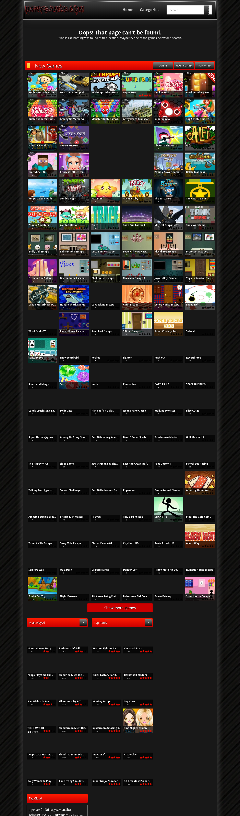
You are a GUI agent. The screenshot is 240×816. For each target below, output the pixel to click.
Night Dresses (66, 596)
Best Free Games (51, 800)
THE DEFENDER (67, 145)
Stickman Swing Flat (101, 596)
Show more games (120, 607)
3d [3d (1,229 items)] (175, 633)
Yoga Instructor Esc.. (196, 278)
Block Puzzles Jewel (195, 92)
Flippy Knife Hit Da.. (164, 569)
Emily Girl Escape (36, 251)
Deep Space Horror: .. (38, 754)
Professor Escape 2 (195, 251)
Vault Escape (128, 304)
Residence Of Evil (67, 648)
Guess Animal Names (165, 490)
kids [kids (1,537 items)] (209, 653)
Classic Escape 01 (99, 543)
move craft (97, 754)
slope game (65, 463)
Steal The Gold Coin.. (196, 516)
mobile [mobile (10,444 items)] (176, 660)
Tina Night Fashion (133, 728)
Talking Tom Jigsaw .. (38, 490)
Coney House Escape (164, 304)
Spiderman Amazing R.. (104, 728)
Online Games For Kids (136, 800)
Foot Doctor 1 (160, 463)
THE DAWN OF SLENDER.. (33, 728)
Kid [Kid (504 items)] (203, 654)
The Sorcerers (160, 198)
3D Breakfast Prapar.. (135, 781)
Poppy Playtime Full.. (38, 675)
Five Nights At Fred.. (37, 701)
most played (186, 65)
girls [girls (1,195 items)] (208, 648)
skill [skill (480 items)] (181, 671)
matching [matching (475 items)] (161, 661)
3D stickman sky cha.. (102, 463)
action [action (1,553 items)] (195, 633)
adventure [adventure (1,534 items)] (165, 639)
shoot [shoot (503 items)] (199, 668)
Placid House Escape (70, 331)
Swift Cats (64, 410)
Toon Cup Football (132, 225)
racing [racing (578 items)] (178, 668)
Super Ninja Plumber (103, 781)
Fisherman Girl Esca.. (133, 596)
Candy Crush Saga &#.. (39, 410)
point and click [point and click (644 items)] (195, 661)
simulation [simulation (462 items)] (173, 672)
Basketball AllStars (133, 675)
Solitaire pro (33, 357)
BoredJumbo (163, 800)
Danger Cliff (128, 569)
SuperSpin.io (160, 119)
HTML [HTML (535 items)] (160, 654)
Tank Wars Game (194, 198)
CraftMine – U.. (35, 172)
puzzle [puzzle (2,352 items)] (163, 667)
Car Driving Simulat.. (69, 781)
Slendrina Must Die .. (69, 675)
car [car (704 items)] (171, 644)
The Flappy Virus (36, 463)
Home (130, 9)
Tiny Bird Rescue (131, 516)
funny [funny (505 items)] (179, 648)
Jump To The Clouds (38, 198)
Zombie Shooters (36, 225)
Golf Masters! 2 (193, 437)
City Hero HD (128, 543)
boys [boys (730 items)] (160, 644)
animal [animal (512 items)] (178, 639)
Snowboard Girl (67, 357)
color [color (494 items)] (202, 644)
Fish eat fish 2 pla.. (100, 410)
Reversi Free (191, 357)
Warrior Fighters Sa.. (102, 648)
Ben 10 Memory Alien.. (102, 437)
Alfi (186, 145)
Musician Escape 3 (132, 278)
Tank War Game (193, 225)
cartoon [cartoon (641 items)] (184, 644)
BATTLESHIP (159, 384)
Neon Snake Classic (132, 410)
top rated (206, 65)
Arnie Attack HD (162, 543)
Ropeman (126, 490)
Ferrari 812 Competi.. (70, 92)
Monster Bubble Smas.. (103, 119)
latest (165, 65)
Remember (127, 384)
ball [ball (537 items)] (198, 639)
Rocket (93, 357)
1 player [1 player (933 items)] (162, 634)
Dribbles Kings (98, 569)
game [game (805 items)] (186, 649)
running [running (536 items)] (191, 668)
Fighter (125, 357)
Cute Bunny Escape (100, 251)
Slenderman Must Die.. (70, 728)
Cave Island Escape (100, 304)
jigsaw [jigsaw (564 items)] (198, 654)
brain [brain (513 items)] (166, 644)
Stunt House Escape (196, 596)
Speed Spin (190, 304)
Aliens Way (190, 543)
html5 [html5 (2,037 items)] (169, 653)
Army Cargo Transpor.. (134, 119)
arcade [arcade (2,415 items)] (189, 639)
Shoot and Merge (36, 384)
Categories (151, 9)
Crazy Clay (128, 754)
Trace (92, 225)
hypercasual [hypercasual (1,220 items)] (184, 653)
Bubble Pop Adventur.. (39, 92)
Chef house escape (100, 278)
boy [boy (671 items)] (208, 639)
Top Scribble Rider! (195, 119)
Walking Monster (162, 410)
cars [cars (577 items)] (176, 644)
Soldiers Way (34, 569)
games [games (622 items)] (194, 649)
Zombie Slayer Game (164, 172)
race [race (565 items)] (172, 668)
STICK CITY (158, 516)
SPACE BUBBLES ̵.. (194, 384)
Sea (60, 384)
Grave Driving (160, 596)
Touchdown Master (164, 437)
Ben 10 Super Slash (132, 437)
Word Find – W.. (35, 331)
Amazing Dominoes (195, 490)
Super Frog (127, 92)
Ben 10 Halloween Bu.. (102, 490)
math (92, 384)
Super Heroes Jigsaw (38, 437)
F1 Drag (93, 516)
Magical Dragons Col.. (165, 225)
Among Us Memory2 (70, 119)
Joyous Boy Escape (163, 278)
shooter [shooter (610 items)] (207, 668)
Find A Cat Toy (35, 596)
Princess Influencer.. (70, 172)
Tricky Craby (128, 198)
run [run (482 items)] (184, 668)
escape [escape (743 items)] (165, 649)
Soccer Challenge (68, 490)
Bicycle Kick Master (69, 516)
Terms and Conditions (111, 814)
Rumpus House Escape (197, 569)
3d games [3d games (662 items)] (183, 634)
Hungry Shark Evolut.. (71, 304)
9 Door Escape (129, 331)
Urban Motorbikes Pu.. (39, 304)
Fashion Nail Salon (37, 278)
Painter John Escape (70, 251)
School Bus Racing (195, 463)
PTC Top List (73, 800)
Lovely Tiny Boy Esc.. (133, 251)
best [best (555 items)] (203, 639)
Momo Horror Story (37, 648)
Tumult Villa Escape (38, 543)
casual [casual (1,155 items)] (194, 644)
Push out (157, 357)
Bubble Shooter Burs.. (39, 119)
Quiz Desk (64, 569)
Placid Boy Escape (163, 251)
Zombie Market (67, 225)
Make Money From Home (101, 800)
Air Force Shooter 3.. (164, 145)
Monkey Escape (99, 701)
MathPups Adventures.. (103, 92)
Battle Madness (193, 172)
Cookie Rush (159, 92)
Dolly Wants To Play (37, 781)
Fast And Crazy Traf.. (133, 463)
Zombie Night (66, 198)
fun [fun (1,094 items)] (172, 648)
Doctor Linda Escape (70, 278)
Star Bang (95, 198)
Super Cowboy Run (163, 331)
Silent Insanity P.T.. (68, 701)
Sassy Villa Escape (68, 543)
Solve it (188, 331)
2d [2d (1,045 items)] (170, 634)
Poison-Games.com (187, 800)
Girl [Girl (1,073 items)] (201, 648)
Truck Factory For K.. (102, 675)
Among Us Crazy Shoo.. (71, 437)
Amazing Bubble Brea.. (39, 516)
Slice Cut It (190, 410)
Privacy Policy (136, 814)
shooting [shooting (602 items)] (162, 672)
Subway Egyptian (36, 145)
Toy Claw (127, 701)
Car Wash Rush (131, 648)
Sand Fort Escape (99, 331)
